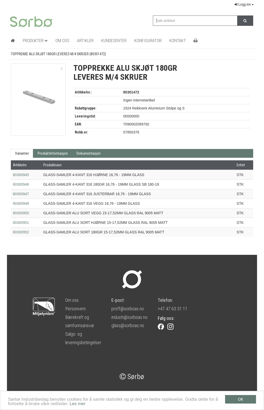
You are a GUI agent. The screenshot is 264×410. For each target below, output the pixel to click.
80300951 (21, 222)
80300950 (21, 213)
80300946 (21, 184)
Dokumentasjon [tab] (89, 153)
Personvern (75, 308)
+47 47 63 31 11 (172, 308)
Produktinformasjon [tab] (53, 153)
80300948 (21, 203)
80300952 (21, 232)
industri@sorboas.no (129, 317)
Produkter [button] (35, 40)
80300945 (21, 175)
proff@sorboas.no (127, 308)
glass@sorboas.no (127, 325)
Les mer (77, 403)
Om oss (72, 300)
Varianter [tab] (22, 153)
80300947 (21, 194)
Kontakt (177, 40)
